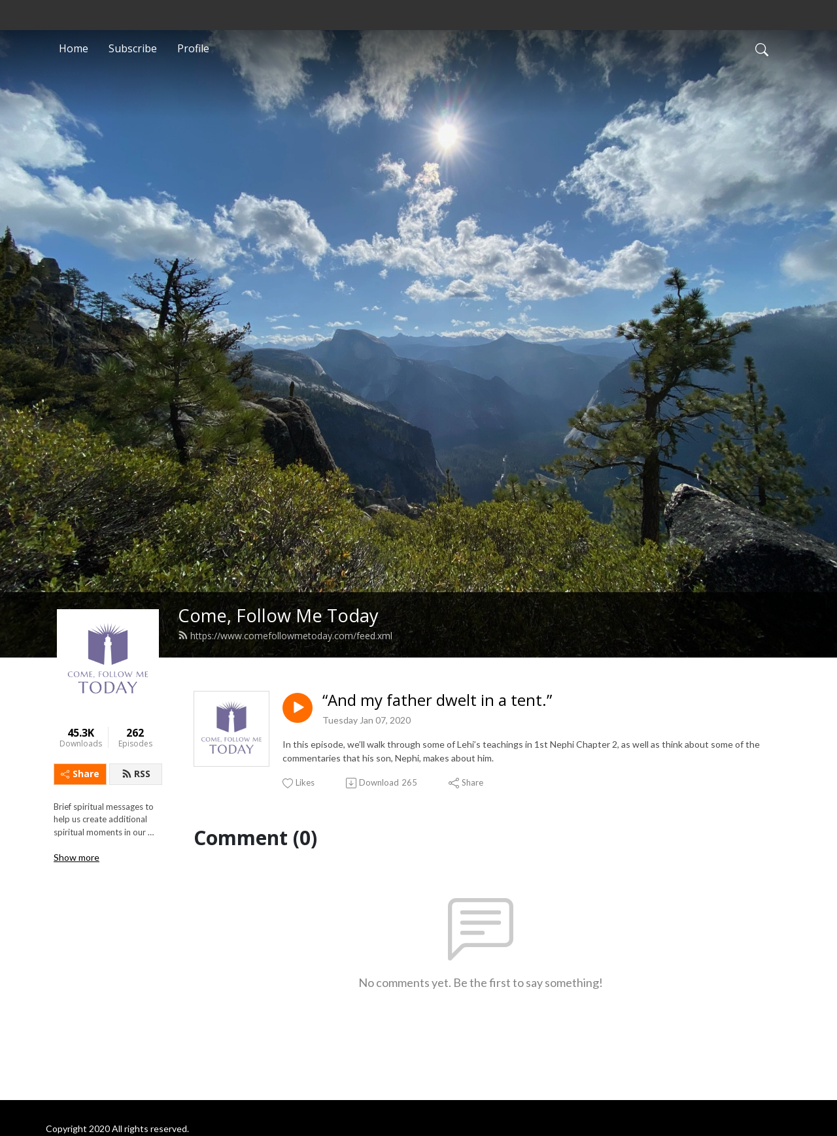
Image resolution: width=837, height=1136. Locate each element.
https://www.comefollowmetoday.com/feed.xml (285, 635)
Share (80, 773)
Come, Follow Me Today (278, 615)
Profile (193, 48)
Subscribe (133, 48)
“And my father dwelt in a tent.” (437, 700)
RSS (136, 773)
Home (73, 48)
